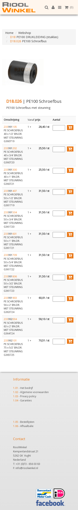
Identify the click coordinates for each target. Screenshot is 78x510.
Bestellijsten (27, 422)
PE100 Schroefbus (28, 41)
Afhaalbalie (26, 426)
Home (9, 33)
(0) (69, 7)
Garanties (26, 400)
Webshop (24, 33)
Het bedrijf (26, 388)
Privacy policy (28, 396)
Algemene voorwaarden (34, 392)
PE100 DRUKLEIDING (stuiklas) (33, 37)
